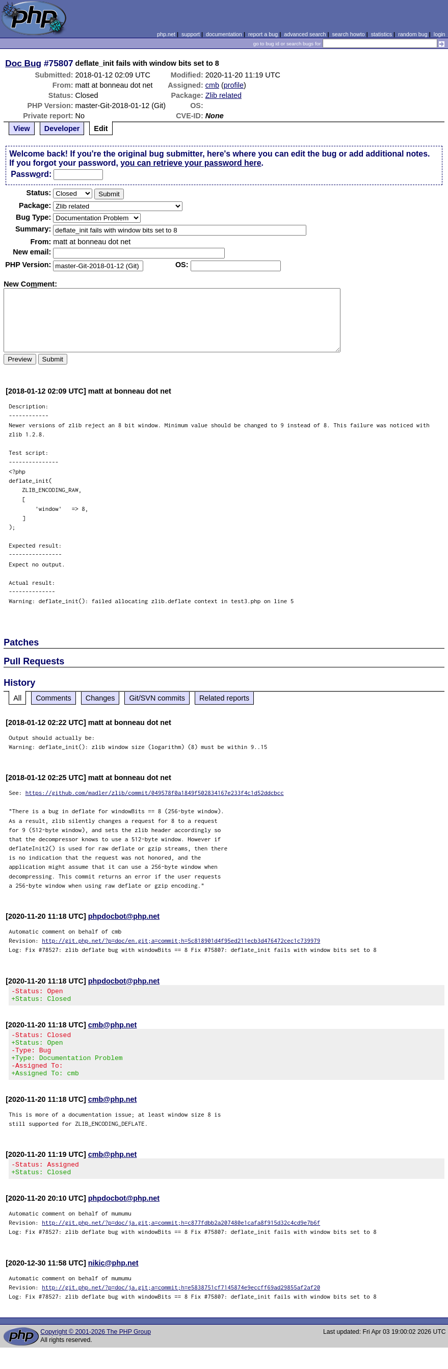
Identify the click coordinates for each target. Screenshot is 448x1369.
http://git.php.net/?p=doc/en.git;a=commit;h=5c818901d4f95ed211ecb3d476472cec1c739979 (181, 940)
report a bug (263, 34)
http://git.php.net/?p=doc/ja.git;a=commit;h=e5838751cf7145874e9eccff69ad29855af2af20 (181, 1302)
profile (234, 85)
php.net (166, 34)
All (17, 698)
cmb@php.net (112, 1028)
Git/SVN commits (157, 698)
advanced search (305, 34)
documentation (224, 34)
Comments (53, 698)
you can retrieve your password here (190, 163)
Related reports (224, 698)
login (439, 34)
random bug (413, 34)
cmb (212, 85)
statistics (381, 34)
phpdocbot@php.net (124, 916)
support (190, 34)
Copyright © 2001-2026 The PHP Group (95, 1347)
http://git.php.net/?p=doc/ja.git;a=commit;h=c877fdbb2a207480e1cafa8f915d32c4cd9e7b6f (181, 1237)
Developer (62, 128)
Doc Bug (23, 63)
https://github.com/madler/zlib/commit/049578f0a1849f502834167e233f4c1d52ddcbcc (154, 792)
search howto (348, 34)
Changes (100, 698)
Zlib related (223, 95)
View (21, 128)
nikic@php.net (113, 1278)
